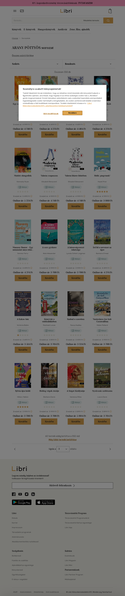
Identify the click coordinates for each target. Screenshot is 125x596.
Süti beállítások (51, 113)
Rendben (72, 113)
